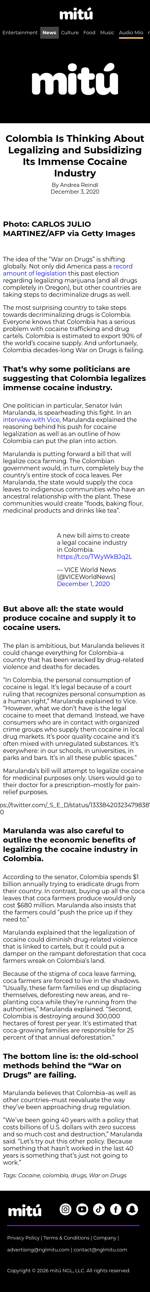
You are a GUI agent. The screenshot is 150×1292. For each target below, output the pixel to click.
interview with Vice (31, 419)
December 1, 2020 (83, 584)
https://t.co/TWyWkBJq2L (94, 556)
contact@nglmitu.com (100, 1250)
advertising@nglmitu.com (38, 1250)
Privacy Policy (23, 1238)
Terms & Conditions (67, 1238)
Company (105, 1238)
